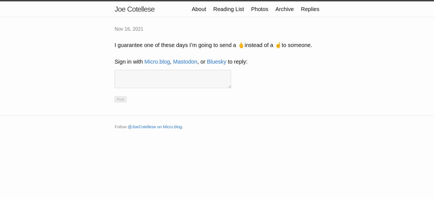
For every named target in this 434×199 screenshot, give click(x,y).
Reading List (228, 9)
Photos (259, 9)
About (199, 9)
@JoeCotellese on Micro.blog (155, 130)
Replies (310, 9)
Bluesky (216, 62)
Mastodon (185, 62)
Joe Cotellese (135, 9)
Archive (284, 9)
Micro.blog (157, 62)
